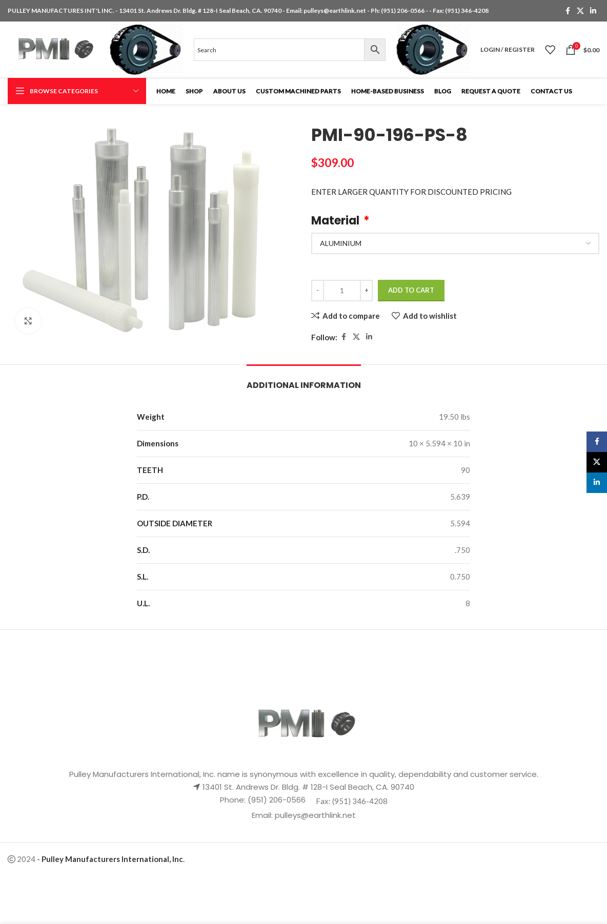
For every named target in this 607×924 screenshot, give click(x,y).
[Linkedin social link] (593, 11)
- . (111, 859)
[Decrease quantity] (317, 290)
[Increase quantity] (366, 290)
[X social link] (580, 11)
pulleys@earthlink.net (335, 10)
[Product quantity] (342, 290)
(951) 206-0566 (403, 10)
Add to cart (411, 290)
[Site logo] (53, 48)
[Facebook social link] (567, 11)
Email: (263, 815)
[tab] (304, 380)
